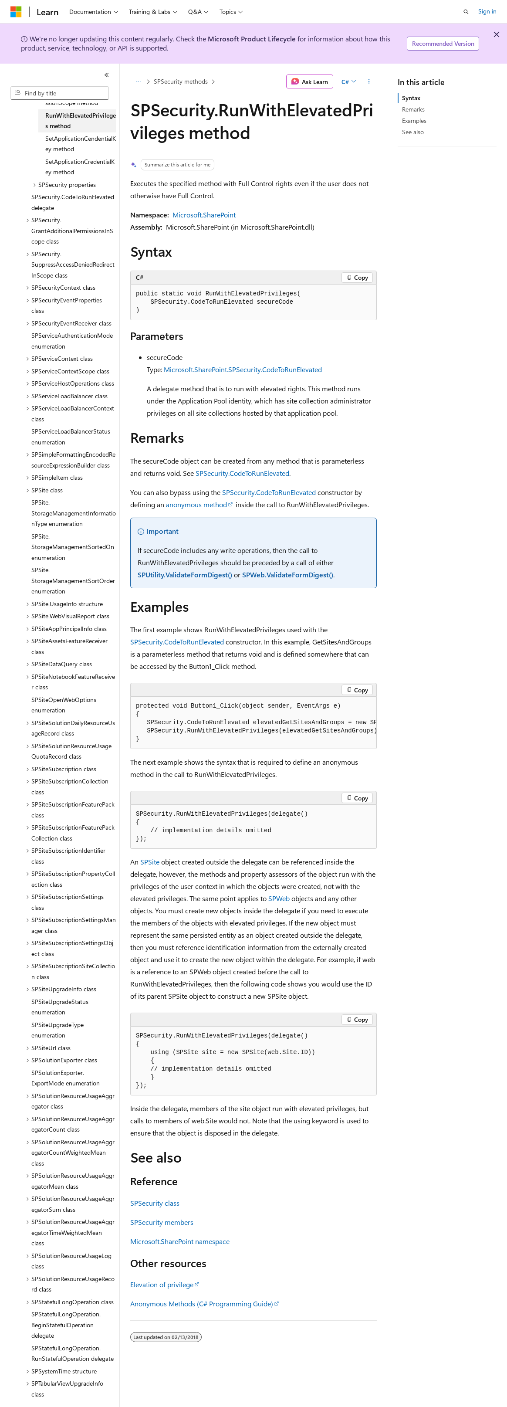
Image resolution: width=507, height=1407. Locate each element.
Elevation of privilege (161, 1284)
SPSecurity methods (181, 81)
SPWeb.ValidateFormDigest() (287, 574)
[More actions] (369, 81)
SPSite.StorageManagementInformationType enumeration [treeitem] (73, 513)
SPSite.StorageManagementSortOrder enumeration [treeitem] (73, 580)
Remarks (413, 109)
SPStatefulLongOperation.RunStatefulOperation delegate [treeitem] (72, 1353)
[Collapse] (107, 75)
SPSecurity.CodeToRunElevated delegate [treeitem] (72, 202)
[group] (253, 723)
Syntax (411, 98)
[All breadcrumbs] (137, 81)
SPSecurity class (154, 1202)
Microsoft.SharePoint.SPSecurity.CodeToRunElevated (243, 369)
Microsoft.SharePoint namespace (180, 1241)
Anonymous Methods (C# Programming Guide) (201, 1303)
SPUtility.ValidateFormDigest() (185, 574)
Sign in (487, 11)
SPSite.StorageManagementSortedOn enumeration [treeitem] (72, 547)
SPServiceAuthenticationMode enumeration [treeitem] (72, 340)
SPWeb (279, 898)
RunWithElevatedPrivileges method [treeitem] (80, 120)
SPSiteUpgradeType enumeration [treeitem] (57, 1030)
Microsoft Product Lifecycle (252, 38)
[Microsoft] (16, 11)
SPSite (149, 861)
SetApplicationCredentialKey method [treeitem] (80, 166)
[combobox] (59, 93)
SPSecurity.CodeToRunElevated (242, 473)
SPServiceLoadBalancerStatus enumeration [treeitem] (70, 436)
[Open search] (466, 12)
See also (413, 132)
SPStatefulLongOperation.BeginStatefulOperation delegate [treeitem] (66, 1324)
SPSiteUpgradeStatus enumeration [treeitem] (59, 1007)
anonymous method (196, 504)
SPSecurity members (161, 1222)
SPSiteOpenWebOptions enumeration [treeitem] (63, 705)
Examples (414, 120)
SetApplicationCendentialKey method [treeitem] (80, 143)
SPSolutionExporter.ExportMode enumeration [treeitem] (65, 1078)
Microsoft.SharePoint (204, 214)
